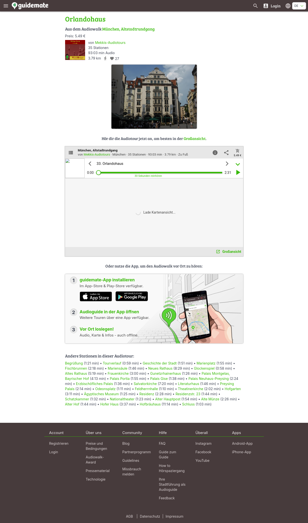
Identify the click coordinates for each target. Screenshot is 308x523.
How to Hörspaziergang (172, 468)
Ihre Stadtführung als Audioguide (172, 484)
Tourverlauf (112, 363)
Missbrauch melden (131, 471)
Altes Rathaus (76, 373)
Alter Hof (72, 404)
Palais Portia (119, 378)
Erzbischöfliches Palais (94, 384)
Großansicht (195, 138)
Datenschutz (150, 516)
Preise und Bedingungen (96, 446)
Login (53, 452)
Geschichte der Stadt (160, 363)
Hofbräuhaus (150, 404)
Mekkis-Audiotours (110, 42)
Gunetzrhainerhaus (165, 373)
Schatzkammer (77, 399)
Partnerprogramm (136, 452)
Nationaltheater (122, 399)
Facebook (203, 452)
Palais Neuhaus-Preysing (209, 378)
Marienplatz (206, 363)
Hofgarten (233, 389)
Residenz (146, 394)
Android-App (242, 443)
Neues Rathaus (160, 368)
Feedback (167, 498)
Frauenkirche (118, 373)
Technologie (96, 479)
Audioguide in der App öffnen (109, 311)
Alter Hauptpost (167, 399)
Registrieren (59, 443)
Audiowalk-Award (95, 459)
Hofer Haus (109, 404)
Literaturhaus (188, 384)
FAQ (162, 443)
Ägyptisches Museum (101, 394)
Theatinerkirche (190, 389)
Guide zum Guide (167, 454)
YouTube (202, 460)
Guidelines (130, 460)
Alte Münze (210, 399)
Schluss (188, 404)
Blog (126, 443)
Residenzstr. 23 (188, 394)
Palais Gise (159, 378)
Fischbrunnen (76, 368)
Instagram (204, 443)
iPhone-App (241, 452)
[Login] (272, 5)
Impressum (174, 516)
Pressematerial (98, 471)
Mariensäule (118, 368)
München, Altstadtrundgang (128, 29)
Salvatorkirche (145, 384)
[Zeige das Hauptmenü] (6, 5)
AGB (129, 516)
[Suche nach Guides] (255, 5)
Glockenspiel (204, 368)
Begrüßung (74, 363)
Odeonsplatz (105, 389)
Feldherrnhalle (146, 389)
